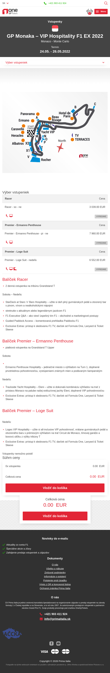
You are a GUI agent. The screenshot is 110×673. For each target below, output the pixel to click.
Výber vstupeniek (16, 62)
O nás (55, 564)
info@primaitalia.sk (57, 619)
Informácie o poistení (55, 576)
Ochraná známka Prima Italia (55, 588)
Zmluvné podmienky (54, 572)
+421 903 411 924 (57, 3)
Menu (103, 11)
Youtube (58, 643)
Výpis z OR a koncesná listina (55, 584)
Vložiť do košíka (55, 488)
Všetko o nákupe (55, 568)
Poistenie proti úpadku (55, 580)
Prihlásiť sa (101, 3)
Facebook (51, 643)
